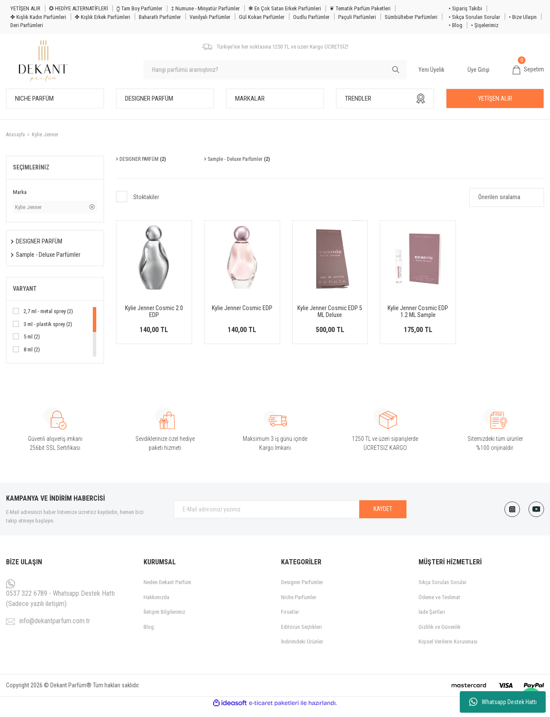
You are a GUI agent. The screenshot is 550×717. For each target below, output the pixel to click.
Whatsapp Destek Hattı (503, 702)
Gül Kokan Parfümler (261, 17)
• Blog (455, 25)
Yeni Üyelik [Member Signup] (431, 73)
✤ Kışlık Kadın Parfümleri (38, 17)
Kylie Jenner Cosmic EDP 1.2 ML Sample (418, 319)
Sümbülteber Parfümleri (411, 17)
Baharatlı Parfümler (160, 17)
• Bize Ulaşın (523, 17)
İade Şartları (432, 619)
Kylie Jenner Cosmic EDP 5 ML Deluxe (329, 319)
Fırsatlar (290, 619)
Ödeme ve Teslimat (439, 604)
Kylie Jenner (46, 141)
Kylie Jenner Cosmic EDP (242, 315)
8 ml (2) (32, 357)
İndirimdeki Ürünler (302, 649)
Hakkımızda (156, 604)
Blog (149, 634)
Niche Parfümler (298, 604)
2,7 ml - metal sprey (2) (48, 319)
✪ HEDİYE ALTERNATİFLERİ (78, 8)
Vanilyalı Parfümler (209, 17)
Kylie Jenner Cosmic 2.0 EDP (154, 319)
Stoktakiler (146, 204)
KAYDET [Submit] (382, 516)
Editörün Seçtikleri (301, 634)
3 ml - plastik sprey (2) (48, 331)
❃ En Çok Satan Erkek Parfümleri (284, 8)
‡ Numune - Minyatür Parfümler (205, 8)
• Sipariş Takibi (465, 8)
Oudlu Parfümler (311, 17)
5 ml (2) (32, 344)
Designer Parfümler (302, 590)
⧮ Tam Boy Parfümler (139, 8)
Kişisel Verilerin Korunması (448, 649)
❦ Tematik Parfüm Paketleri (360, 8)
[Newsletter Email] (290, 517)
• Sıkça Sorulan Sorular (474, 17)
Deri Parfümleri (26, 25)
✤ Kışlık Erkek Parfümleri (102, 17)
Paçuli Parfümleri (357, 17)
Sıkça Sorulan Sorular (443, 590)
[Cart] (528, 73)
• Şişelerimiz (484, 25)
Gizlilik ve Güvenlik (440, 634)
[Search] (275, 73)
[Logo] (48, 65)
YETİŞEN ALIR (25, 8)
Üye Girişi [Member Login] (478, 73)
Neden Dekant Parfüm (167, 590)
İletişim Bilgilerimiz (164, 619)
